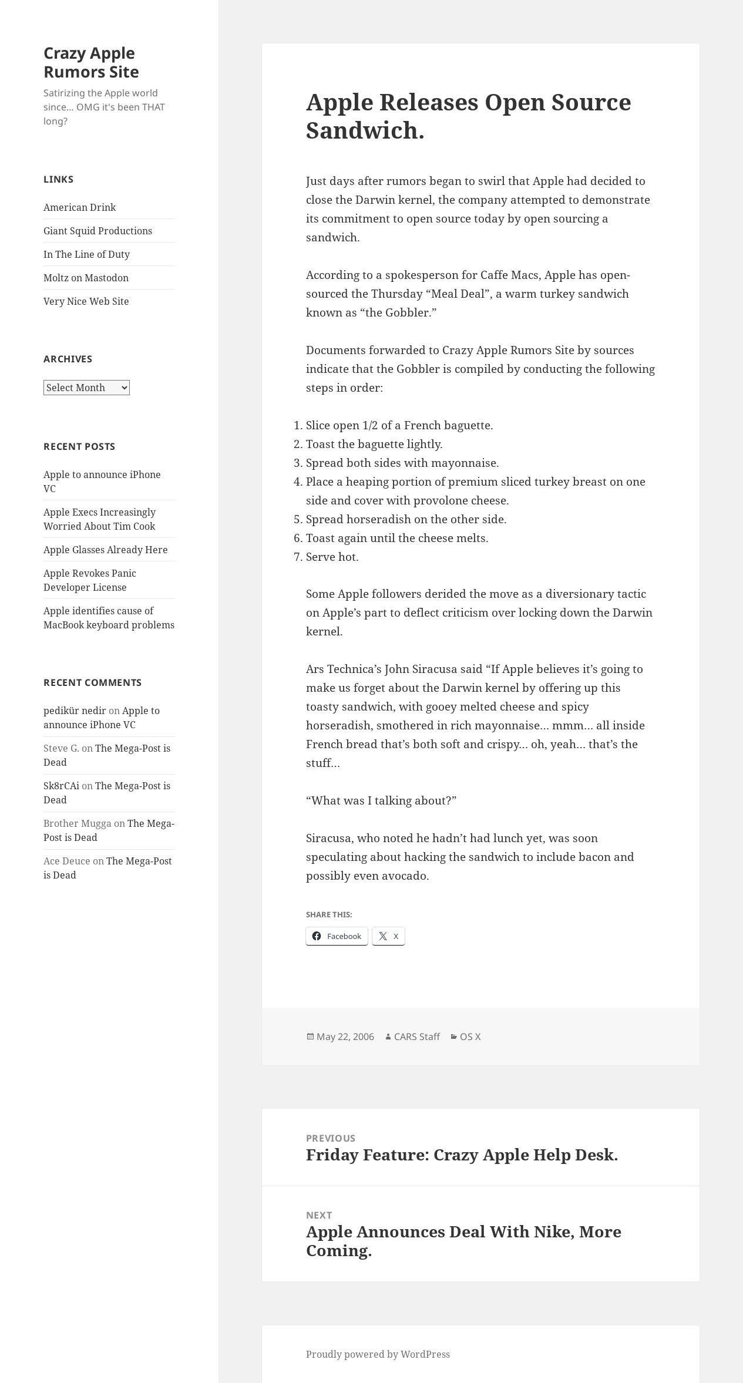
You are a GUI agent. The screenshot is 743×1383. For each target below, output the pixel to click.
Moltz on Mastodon (86, 277)
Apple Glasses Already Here (105, 549)
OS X (470, 1036)
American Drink (79, 207)
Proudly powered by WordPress (378, 1354)
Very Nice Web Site (86, 301)
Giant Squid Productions (97, 230)
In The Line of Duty (86, 254)
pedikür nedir (74, 710)
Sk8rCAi (61, 785)
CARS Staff (417, 1036)
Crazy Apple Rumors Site (91, 62)
